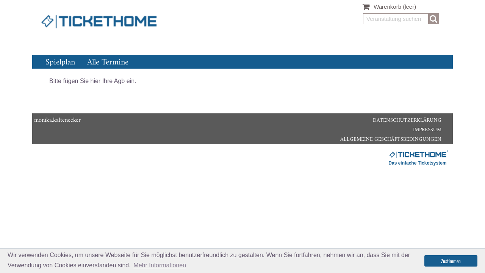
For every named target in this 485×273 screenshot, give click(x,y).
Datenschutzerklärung (407, 120)
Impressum (427, 130)
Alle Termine (107, 62)
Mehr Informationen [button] (159, 265)
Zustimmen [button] (451, 261)
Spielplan (60, 62)
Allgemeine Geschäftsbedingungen (390, 139)
